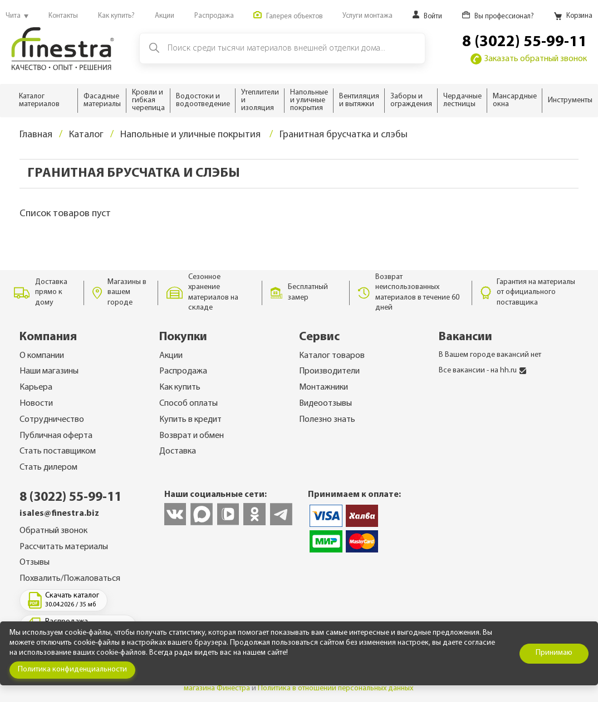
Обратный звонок (53, 530)
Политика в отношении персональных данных (335, 688)
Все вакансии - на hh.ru (482, 370)
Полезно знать (327, 419)
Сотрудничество (51, 419)
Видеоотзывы (325, 403)
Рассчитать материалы (63, 546)
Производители (329, 371)
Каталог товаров (332, 355)
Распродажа (183, 371)
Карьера (35, 387)
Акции (171, 355)
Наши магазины (49, 371)
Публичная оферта (55, 435)
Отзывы (34, 562)
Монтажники (323, 387)
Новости (36, 403)
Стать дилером (48, 467)
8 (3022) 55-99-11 (524, 42)
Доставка (177, 451)
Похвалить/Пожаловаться (69, 578)
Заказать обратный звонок (528, 58)
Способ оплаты (188, 403)
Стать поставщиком (57, 451)
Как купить (179, 387)
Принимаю (554, 653)
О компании (41, 355)
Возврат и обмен (191, 435)
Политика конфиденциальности (72, 669)
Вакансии (465, 337)
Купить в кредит (190, 419)
